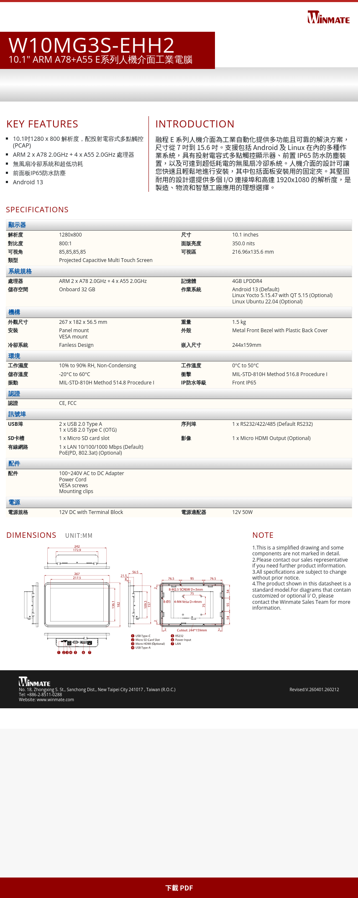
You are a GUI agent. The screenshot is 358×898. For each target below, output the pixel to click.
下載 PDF (179, 888)
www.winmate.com (55, 869)
